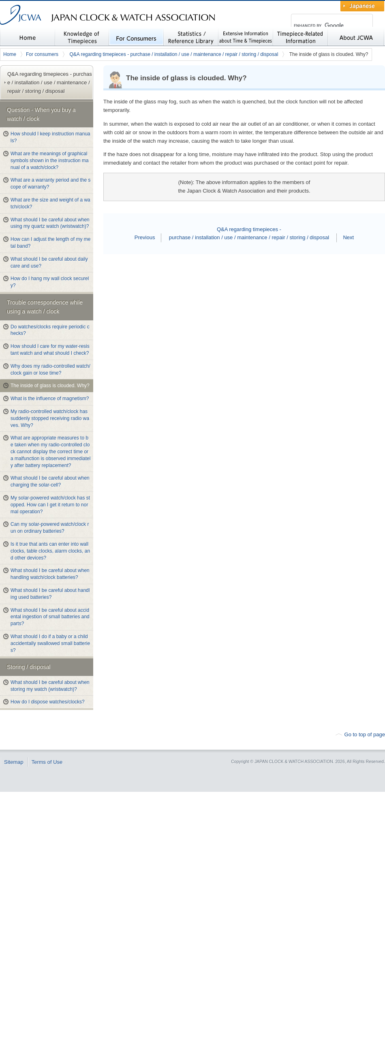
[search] (322, 26)
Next (348, 237)
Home (9, 54)
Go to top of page (364, 734)
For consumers (42, 54)
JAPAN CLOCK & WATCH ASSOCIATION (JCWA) (77, 30)
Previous (145, 237)
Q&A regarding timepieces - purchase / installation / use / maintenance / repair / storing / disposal (173, 54)
